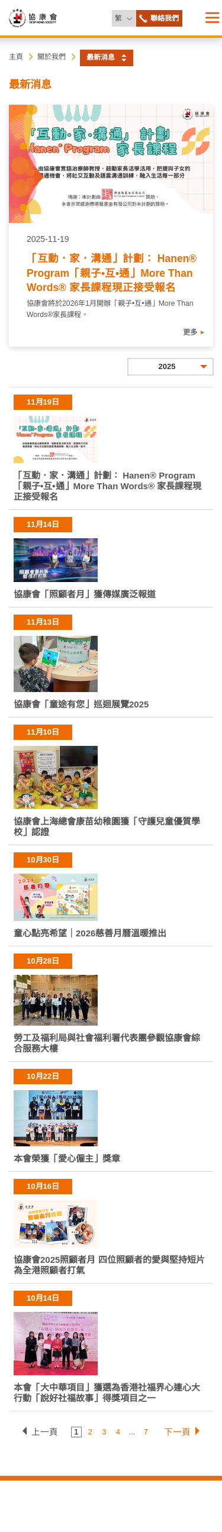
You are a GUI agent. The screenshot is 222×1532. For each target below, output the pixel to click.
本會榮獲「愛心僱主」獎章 (67, 1158)
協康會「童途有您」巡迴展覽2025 (81, 704)
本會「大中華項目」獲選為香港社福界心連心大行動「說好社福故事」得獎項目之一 (107, 1392)
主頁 (16, 57)
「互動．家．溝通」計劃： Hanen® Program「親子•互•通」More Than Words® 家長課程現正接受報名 (112, 273)
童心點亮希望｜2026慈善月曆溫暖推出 (90, 933)
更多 (190, 332)
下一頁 (177, 1432)
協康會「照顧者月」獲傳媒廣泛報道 (85, 594)
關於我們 (51, 57)
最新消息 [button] (100, 57)
